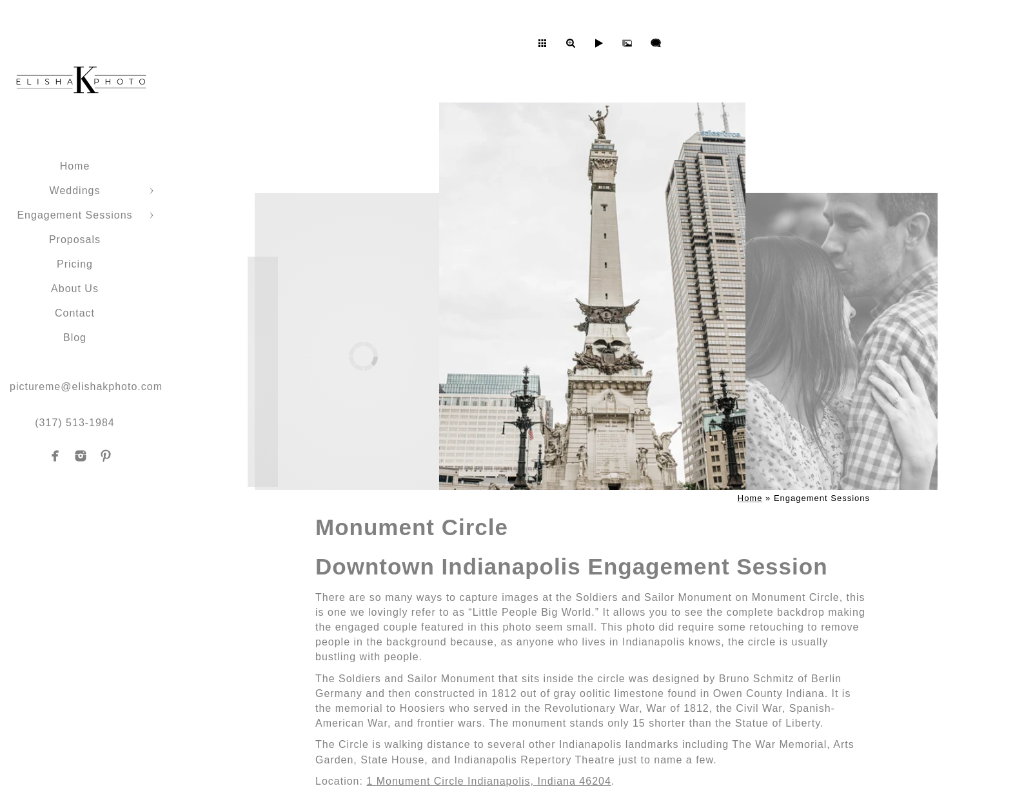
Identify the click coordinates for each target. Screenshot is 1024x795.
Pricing (75, 264)
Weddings (75, 190)
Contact (75, 313)
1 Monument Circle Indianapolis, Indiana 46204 (488, 781)
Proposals (75, 239)
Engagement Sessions (74, 215)
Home (75, 166)
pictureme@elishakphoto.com (86, 386)
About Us (75, 288)
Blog (74, 337)
